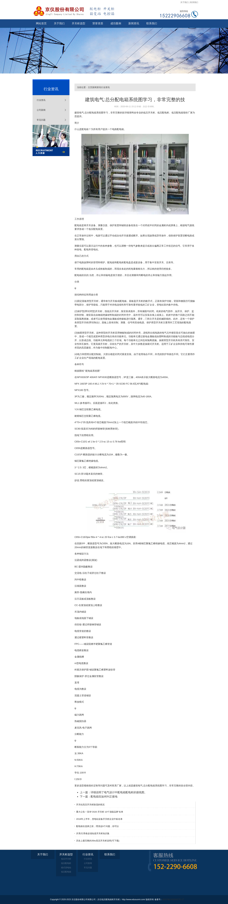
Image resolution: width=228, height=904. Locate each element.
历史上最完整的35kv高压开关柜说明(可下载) (97, 840)
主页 (90, 87)
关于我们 (184, 2)
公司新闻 (41, 110)
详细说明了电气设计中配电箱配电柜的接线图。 (119, 792)
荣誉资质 (97, 23)
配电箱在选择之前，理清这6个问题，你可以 (97, 826)
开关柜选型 (78, 23)
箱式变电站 (66, 867)
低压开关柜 (66, 859)
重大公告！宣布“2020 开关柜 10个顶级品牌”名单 (99, 812)
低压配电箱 (66, 872)
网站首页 (41, 23)
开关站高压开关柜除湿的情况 (90, 804)
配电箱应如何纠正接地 (104, 796)
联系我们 (194, 2)
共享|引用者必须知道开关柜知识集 (92, 833)
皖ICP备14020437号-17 (173, 899)
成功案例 (115, 23)
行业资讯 (41, 100)
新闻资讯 (133, 23)
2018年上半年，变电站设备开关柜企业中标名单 (99, 819)
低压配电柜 (66, 863)
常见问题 (41, 120)
